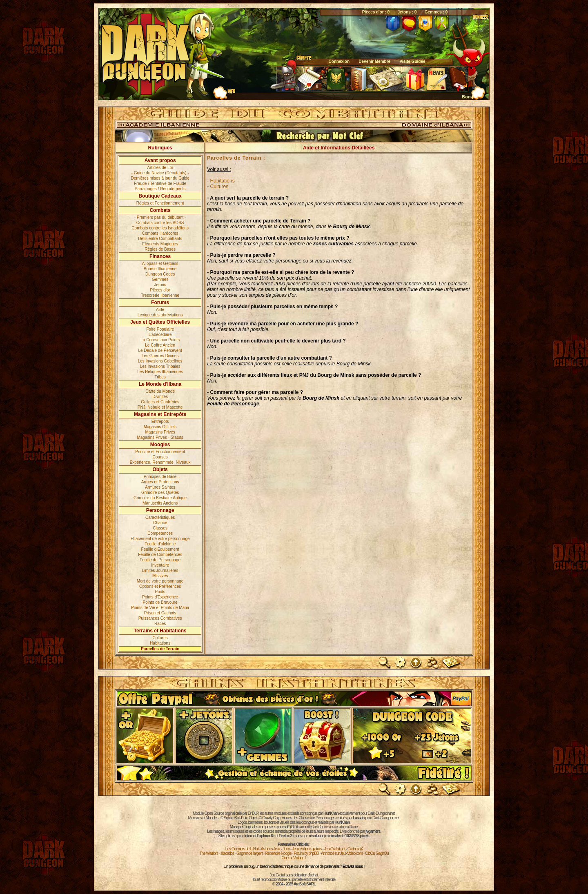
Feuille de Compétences (160, 554)
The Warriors (209, 853)
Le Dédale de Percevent (160, 350)
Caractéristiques (160, 517)
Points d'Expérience (160, 597)
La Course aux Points (160, 340)
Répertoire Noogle (278, 853)
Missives (160, 576)
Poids (160, 591)
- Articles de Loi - (160, 167)
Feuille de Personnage (160, 560)
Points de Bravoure (160, 602)
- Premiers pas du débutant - (160, 217)
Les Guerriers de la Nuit (242, 849)
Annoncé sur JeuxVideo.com (342, 853)
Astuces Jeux (270, 849)
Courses (160, 457)
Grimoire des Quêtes (160, 492)
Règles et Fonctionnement (160, 203)
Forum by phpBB (306, 853)
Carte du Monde (160, 391)
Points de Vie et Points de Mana (160, 607)
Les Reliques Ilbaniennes (160, 371)
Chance (160, 522)
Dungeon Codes (160, 274)
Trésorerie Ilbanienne (160, 295)
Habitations (160, 643)
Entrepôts (160, 421)
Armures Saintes (160, 487)
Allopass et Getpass (160, 263)
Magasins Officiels (160, 427)
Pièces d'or (160, 290)
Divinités (160, 396)
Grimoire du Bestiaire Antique (160, 498)
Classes (160, 528)
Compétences (160, 533)
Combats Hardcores (160, 233)
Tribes (159, 377)
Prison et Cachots (160, 613)
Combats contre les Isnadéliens (160, 228)
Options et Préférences (160, 586)
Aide (160, 309)
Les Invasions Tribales (160, 366)
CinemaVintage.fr (293, 858)
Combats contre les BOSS (160, 222)
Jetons (160, 284)
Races (160, 623)
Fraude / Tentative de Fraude (160, 183)
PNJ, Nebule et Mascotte (160, 407)
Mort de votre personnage (160, 581)
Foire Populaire (160, 329)
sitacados (227, 853)
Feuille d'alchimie (160, 544)
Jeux (286, 849)
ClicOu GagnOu (377, 853)
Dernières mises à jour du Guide (160, 178)
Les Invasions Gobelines (160, 361)
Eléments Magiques (160, 244)
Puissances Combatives (160, 618)
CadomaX (355, 849)
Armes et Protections (160, 482)
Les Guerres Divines (160, 356)
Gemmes (160, 279)
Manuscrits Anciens (160, 503)
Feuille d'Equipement (160, 549)
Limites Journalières (160, 570)
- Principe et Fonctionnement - (160, 451)
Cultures (160, 638)
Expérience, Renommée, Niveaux (160, 462)
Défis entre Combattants (160, 238)
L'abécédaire (160, 334)
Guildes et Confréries (160, 402)
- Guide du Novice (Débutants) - (160, 173)
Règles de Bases (160, 249)
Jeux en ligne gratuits (307, 849)
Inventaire (160, 565)
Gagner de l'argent (249, 853)
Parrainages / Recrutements (160, 189)
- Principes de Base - (160, 476)
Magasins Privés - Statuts (160, 437)
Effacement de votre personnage (160, 538)
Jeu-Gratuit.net (334, 849)
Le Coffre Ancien (160, 345)
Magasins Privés (160, 432)
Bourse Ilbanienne (160, 269)
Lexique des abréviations (160, 315)
